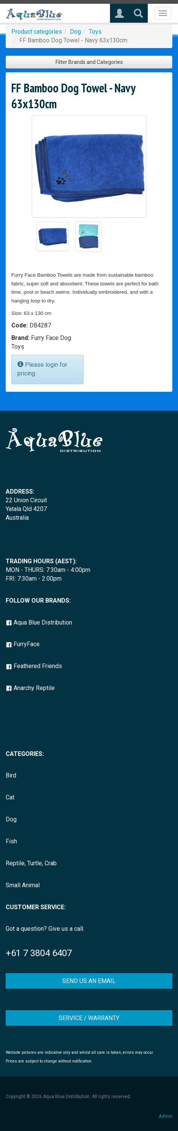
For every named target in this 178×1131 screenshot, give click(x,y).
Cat (10, 797)
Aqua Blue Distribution (39, 622)
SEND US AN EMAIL (89, 981)
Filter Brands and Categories (89, 62)
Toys (95, 31)
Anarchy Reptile (30, 688)
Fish (11, 841)
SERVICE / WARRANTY (89, 1018)
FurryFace (23, 644)
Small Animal (23, 885)
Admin (165, 1116)
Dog (75, 31)
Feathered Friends (34, 666)
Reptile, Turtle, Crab (31, 863)
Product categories (36, 31)
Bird (11, 775)
